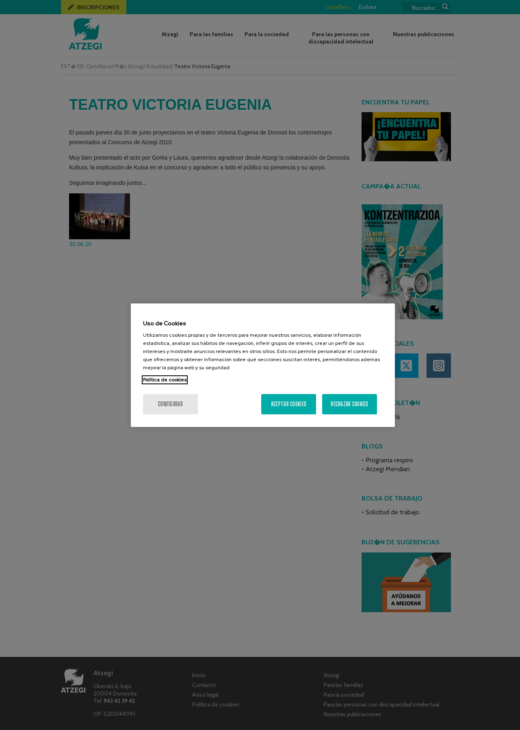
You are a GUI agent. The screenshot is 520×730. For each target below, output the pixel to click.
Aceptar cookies (288, 404)
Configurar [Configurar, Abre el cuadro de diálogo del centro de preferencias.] (170, 404)
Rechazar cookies (349, 404)
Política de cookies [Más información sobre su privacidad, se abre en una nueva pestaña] (164, 380)
